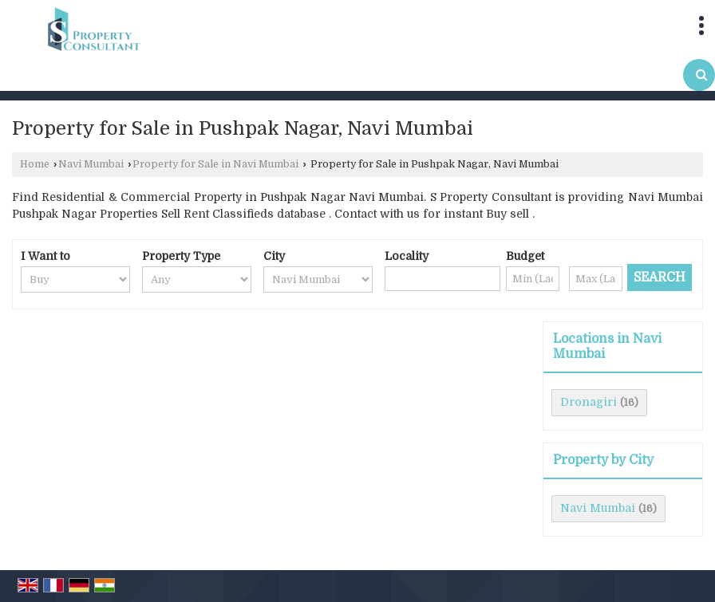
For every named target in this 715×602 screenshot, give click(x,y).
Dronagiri (588, 401)
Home (34, 164)
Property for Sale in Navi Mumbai (215, 164)
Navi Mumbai (91, 164)
